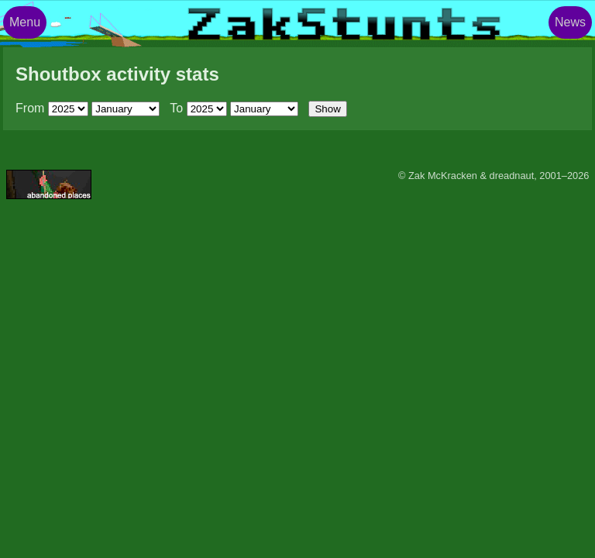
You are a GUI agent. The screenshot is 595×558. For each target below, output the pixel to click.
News (570, 22)
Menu (24, 22)
